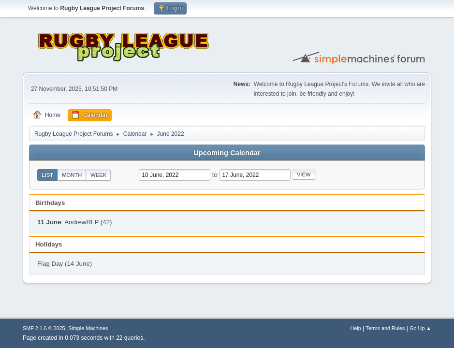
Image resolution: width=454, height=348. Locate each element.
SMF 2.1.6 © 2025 (44, 328)
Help (356, 328)
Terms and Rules (385, 328)
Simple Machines (88, 328)
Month (72, 175)
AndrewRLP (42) (88, 222)
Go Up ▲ (420, 328)
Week (98, 175)
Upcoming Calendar (226, 153)
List (47, 175)
